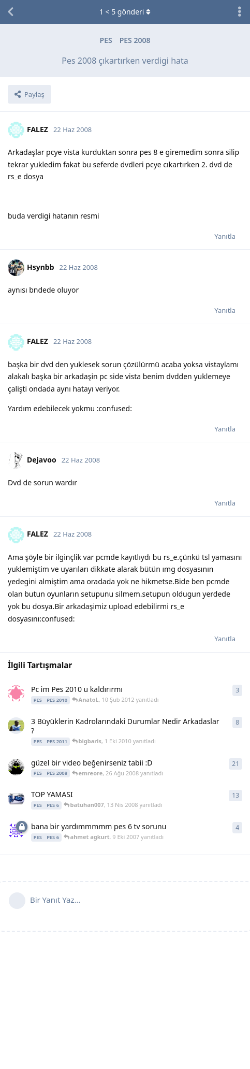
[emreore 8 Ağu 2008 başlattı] (16, 767)
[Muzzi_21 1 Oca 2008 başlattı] (16, 798)
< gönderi (125, 12)
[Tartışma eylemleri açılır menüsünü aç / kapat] (239, 12)
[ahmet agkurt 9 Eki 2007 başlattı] (16, 830)
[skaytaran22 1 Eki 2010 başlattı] (16, 725)
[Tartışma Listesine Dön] (10, 12)
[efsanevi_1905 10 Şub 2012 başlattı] (16, 693)
